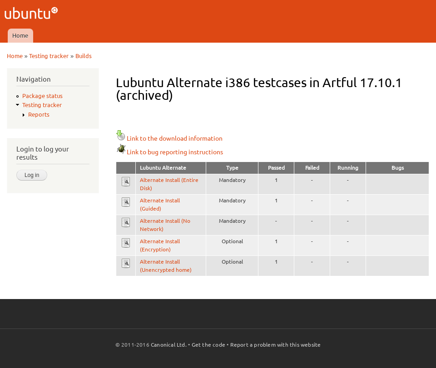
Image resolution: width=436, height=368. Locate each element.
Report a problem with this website (275, 345)
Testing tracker (49, 56)
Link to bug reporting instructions (169, 152)
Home (20, 35)
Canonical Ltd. (169, 345)
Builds (83, 56)
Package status (42, 96)
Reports (39, 114)
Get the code (208, 345)
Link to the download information (169, 138)
